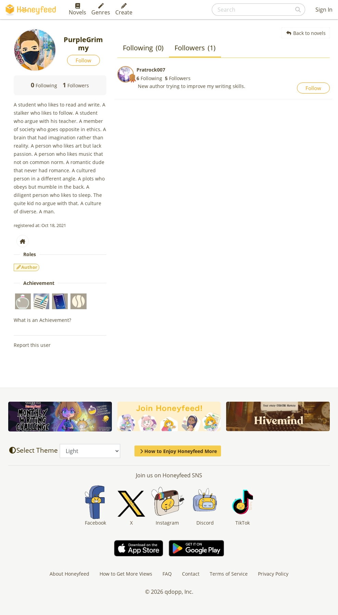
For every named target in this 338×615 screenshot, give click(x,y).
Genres (100, 9)
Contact (190, 573)
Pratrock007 (150, 69)
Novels (77, 9)
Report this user (32, 345)
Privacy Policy (273, 573)
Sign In (324, 9)
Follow (83, 60)
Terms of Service (229, 573)
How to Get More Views (126, 573)
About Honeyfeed (69, 573)
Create (123, 9)
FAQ (167, 573)
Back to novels (306, 33)
